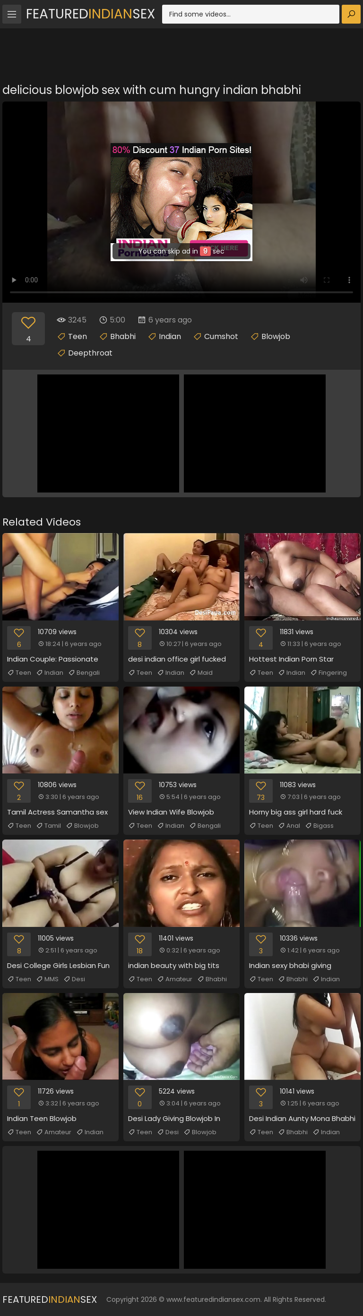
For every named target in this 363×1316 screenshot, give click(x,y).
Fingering (328, 672)
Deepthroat (90, 353)
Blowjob (275, 336)
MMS (47, 979)
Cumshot (221, 336)
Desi (74, 979)
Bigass (319, 825)
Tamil (48, 825)
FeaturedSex (90, 14)
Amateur (174, 979)
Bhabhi (123, 336)
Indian (170, 336)
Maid (201, 672)
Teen (77, 336)
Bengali (84, 672)
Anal (289, 825)
